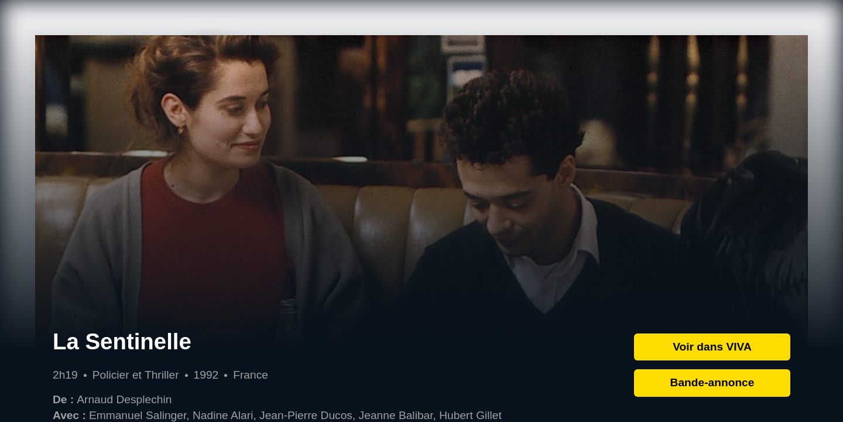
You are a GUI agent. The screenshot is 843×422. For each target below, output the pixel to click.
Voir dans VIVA (712, 347)
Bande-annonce (712, 382)
